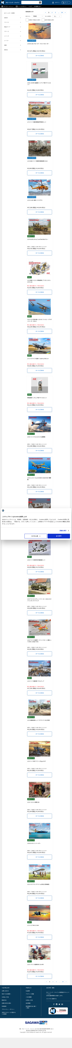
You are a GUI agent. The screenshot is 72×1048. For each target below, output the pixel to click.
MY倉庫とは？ (37, 6)
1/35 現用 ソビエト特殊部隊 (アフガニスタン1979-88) (39, 281)
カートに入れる (40, 55)
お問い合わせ (5, 991)
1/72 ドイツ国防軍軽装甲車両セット (36, 122)
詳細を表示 (63, 530)
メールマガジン (22, 6)
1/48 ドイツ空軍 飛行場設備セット (36, 560)
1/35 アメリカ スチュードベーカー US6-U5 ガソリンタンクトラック (39, 600)
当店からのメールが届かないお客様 (9, 1013)
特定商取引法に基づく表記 (31, 1007)
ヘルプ (30, 6)
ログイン (57, 2)
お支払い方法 (5, 997)
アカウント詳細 (30, 994)
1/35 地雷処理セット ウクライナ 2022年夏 (38, 720)
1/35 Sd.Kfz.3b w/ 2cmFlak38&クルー (37, 239)
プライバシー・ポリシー (8, 1009)
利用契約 (4, 1006)
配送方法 (4, 1000)
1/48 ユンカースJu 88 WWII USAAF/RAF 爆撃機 (39, 478)
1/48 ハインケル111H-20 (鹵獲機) (36, 437)
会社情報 (28, 1003)
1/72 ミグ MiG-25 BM (33, 925)
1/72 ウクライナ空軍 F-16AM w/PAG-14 (37, 358)
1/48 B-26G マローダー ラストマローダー (38, 44)
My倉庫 (28, 991)
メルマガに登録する (51, 999)
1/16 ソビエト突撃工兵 (33, 802)
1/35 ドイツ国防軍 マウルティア (35, 681)
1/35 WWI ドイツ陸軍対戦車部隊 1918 (37, 161)
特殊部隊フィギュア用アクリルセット (37, 398)
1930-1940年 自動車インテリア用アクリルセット (39, 83)
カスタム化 (35, 536)
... (58, 12)
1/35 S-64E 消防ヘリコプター (35, 200)
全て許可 (58, 536)
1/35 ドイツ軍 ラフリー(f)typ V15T (36, 761)
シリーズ (6, 36)
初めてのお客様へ (6, 994)
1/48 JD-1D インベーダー (34, 843)
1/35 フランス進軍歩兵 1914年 (35, 964)
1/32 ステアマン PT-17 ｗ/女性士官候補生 (38, 884)
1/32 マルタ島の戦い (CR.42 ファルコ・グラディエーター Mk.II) (39, 320)
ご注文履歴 (29, 997)
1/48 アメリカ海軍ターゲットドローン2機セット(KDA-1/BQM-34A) (39, 641)
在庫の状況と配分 (6, 1003)
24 (62, 12)
